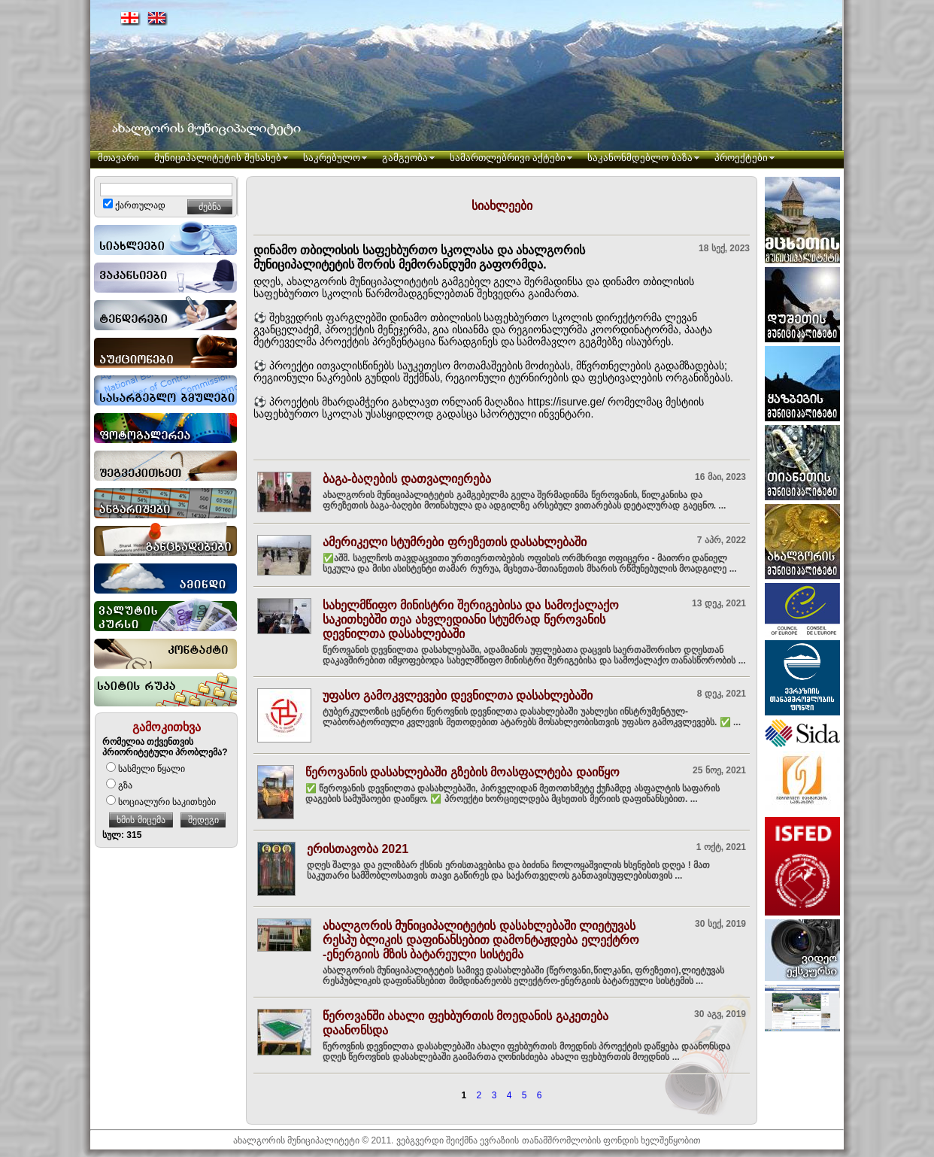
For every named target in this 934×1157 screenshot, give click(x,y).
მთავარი (118, 157)
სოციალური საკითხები (161, 802)
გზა (119, 785)
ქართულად (134, 205)
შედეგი (203, 820)
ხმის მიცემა (141, 820)
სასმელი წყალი (145, 769)
